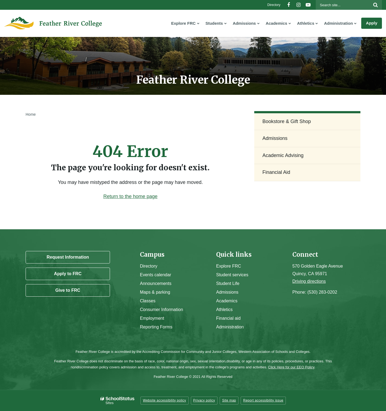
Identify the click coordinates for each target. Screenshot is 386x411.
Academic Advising (283, 155)
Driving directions (309, 281)
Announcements (155, 283)
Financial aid (228, 318)
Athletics (224, 309)
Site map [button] (229, 400)
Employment (152, 318)
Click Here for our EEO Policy (291, 367)
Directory (273, 5)
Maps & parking (155, 292)
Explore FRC (228, 266)
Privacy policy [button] (204, 400)
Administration (230, 327)
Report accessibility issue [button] (263, 400)
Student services (232, 274)
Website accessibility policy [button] (164, 400)
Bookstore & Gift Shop (286, 121)
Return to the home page (130, 196)
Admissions (274, 138)
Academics (226, 301)
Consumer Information (161, 309)
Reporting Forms (156, 327)
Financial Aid (276, 172)
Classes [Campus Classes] (147, 301)
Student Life (227, 283)
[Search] (375, 5)
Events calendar (155, 274)
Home (31, 114)
